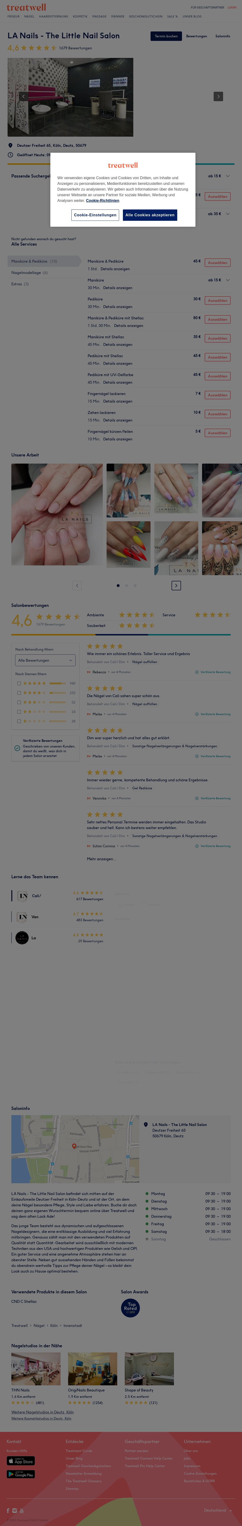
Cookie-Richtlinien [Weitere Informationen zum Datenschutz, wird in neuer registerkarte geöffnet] (102, 201)
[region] (122, 190)
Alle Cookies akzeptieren (150, 215)
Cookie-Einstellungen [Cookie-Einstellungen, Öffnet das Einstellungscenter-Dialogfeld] (95, 215)
